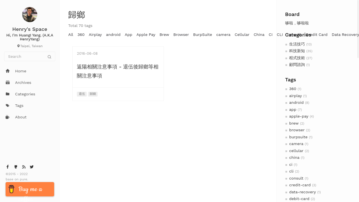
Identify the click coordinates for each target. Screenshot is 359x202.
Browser (181, 34)
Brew (164, 34)
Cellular (242, 34)
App (128, 34)
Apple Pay (146, 34)
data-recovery (302, 192)
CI (271, 34)
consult (296, 178)
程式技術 (297, 58)
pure (23, 179)
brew (294, 123)
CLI (280, 34)
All (70, 34)
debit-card (299, 198)
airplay (295, 95)
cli (291, 171)
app (292, 109)
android (296, 102)
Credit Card (317, 34)
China (259, 34)
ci (291, 164)
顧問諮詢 (297, 64)
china (294, 157)
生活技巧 (297, 44)
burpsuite (298, 137)
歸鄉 (93, 94)
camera (296, 143)
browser (297, 130)
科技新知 (297, 51)
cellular (296, 150)
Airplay (95, 34)
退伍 (82, 94)
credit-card (300, 185)
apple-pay (299, 116)
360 (292, 88)
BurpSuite (202, 34)
